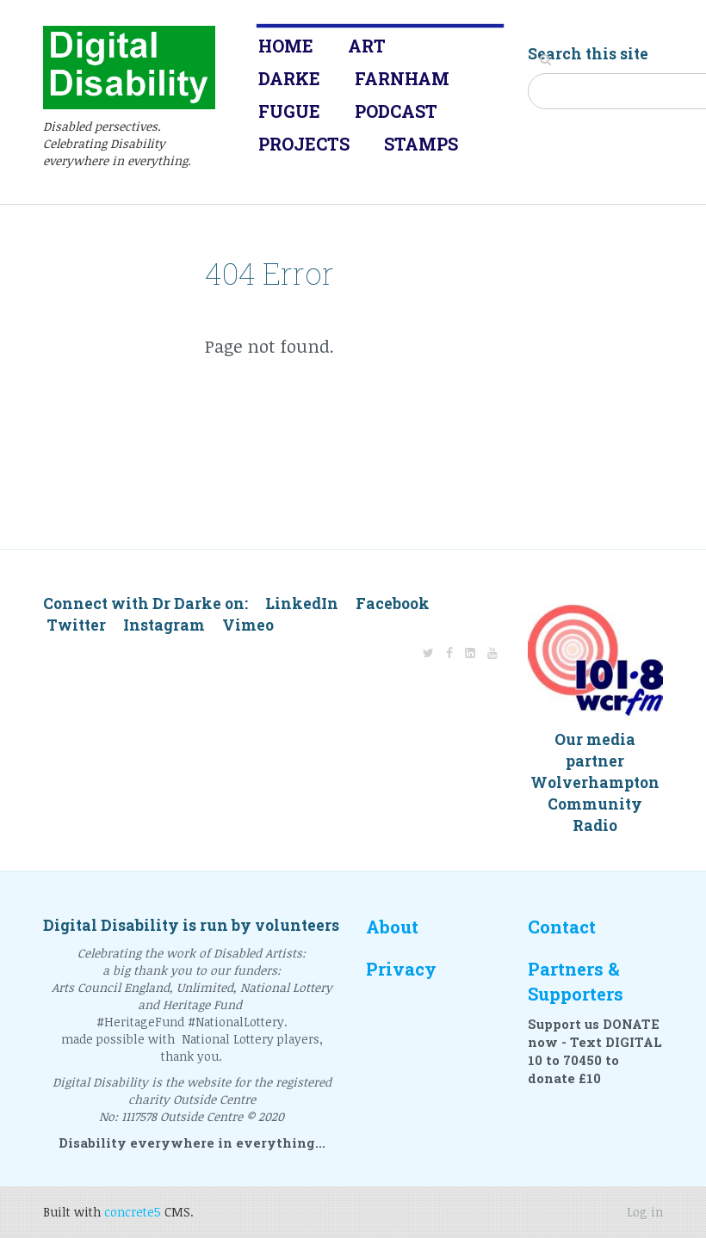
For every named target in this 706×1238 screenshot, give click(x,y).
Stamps (421, 143)
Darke (289, 78)
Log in (645, 1212)
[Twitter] (428, 652)
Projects (304, 143)
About (392, 927)
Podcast (396, 111)
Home (285, 45)
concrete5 (132, 1212)
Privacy (401, 969)
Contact (562, 927)
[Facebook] (449, 652)
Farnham (402, 78)
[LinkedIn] (470, 652)
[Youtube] (492, 652)
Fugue (289, 111)
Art (367, 45)
